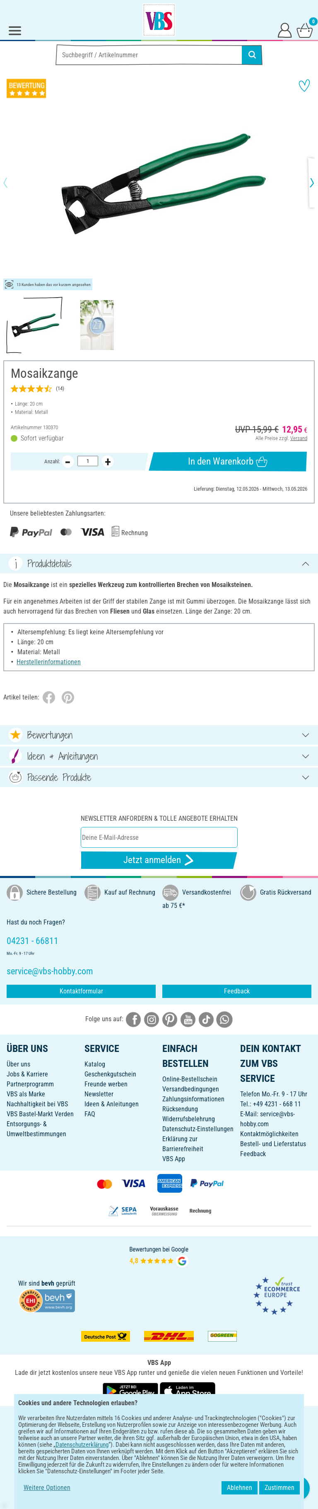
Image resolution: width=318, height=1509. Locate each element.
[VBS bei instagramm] (151, 1019)
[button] (12, 183)
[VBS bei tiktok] (206, 1019)
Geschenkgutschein (110, 1074)
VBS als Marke (26, 1094)
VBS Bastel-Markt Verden (40, 1114)
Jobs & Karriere (27, 1074)
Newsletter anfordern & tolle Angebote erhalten (159, 818)
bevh (47, 1283)
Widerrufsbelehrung (188, 1119)
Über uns (18, 1064)
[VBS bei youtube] (188, 1019)
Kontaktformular (81, 991)
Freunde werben (106, 1084)
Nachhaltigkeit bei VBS (37, 1104)
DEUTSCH (159, 1418)
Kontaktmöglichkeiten (269, 1134)
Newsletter (98, 1094)
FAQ (89, 1114)
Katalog (94, 1064)
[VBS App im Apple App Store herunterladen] (187, 1391)
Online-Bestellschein (189, 1079)
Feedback (237, 991)
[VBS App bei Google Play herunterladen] (131, 1391)
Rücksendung (180, 1109)
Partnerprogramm (30, 1084)
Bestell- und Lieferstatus (273, 1144)
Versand (298, 438)
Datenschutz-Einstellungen (198, 1129)
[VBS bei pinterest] (169, 1019)
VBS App (173, 1159)
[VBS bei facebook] (133, 1019)
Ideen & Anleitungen (111, 1104)
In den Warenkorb (227, 461)
